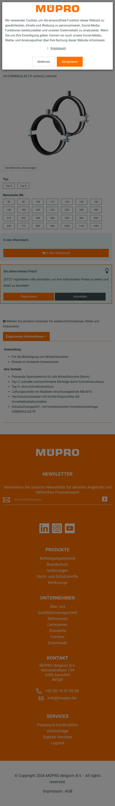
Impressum (58, 48)
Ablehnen (43, 62)
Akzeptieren (70, 62)
